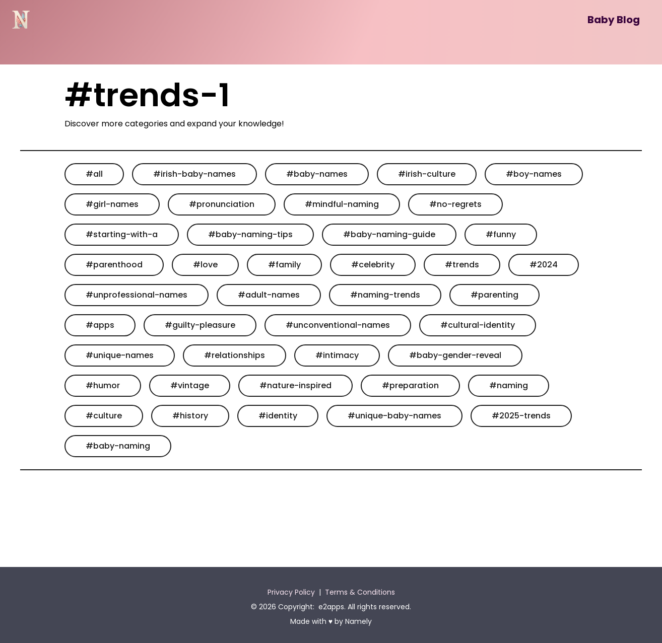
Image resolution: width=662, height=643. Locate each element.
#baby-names (317, 174)
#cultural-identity (477, 325)
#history (190, 415)
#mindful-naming (342, 204)
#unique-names (120, 355)
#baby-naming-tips (250, 234)
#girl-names (112, 204)
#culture (104, 415)
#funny (501, 234)
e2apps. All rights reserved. (364, 607)
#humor (103, 385)
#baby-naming (118, 446)
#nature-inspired (295, 385)
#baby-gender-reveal (455, 355)
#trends (462, 264)
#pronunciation (221, 204)
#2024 (543, 264)
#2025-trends (521, 415)
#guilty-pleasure (200, 325)
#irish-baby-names (194, 174)
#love (205, 264)
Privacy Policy (291, 592)
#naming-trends (385, 295)
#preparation (410, 385)
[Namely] (21, 20)
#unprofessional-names (136, 295)
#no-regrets (455, 204)
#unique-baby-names (394, 415)
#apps (100, 325)
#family (284, 264)
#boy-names (534, 174)
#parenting (494, 295)
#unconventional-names (338, 325)
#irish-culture (426, 174)
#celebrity (372, 264)
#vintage (189, 385)
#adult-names (269, 295)
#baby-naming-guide (389, 234)
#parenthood (114, 264)
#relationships (234, 355)
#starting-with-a (122, 234)
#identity (277, 415)
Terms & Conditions (360, 592)
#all (94, 174)
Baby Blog (613, 20)
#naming (508, 385)
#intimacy (337, 355)
